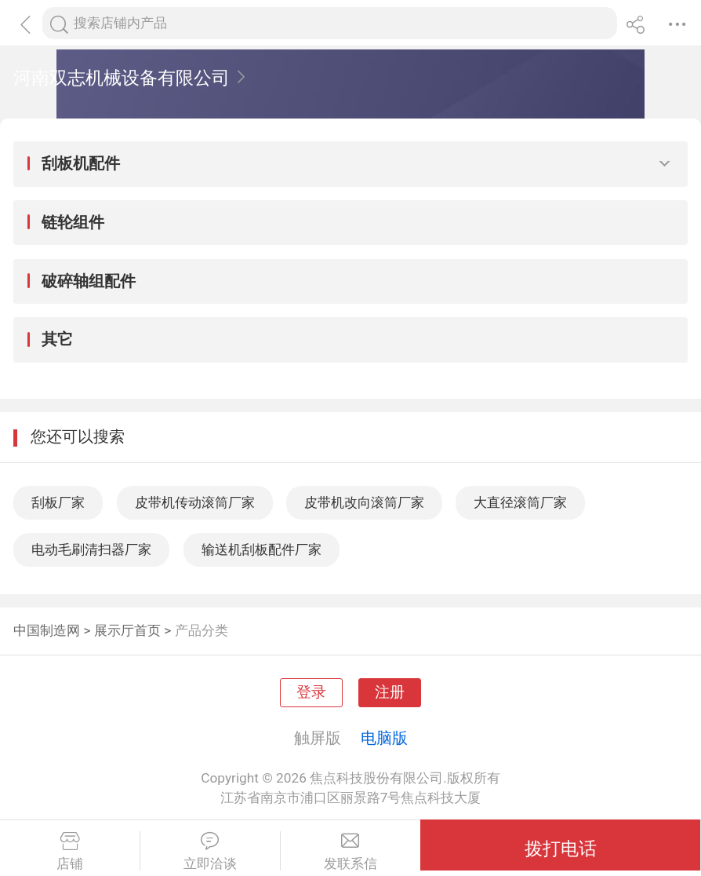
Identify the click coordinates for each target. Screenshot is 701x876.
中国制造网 (46, 630)
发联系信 (350, 851)
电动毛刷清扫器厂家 (91, 549)
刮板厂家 (58, 502)
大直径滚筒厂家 (520, 502)
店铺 (70, 851)
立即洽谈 (210, 851)
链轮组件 (73, 222)
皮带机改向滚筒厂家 (364, 502)
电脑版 (384, 737)
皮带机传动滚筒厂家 (195, 502)
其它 (57, 339)
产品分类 (201, 630)
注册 (390, 692)
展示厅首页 (127, 630)
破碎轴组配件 (89, 281)
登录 (311, 692)
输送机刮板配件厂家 (261, 549)
